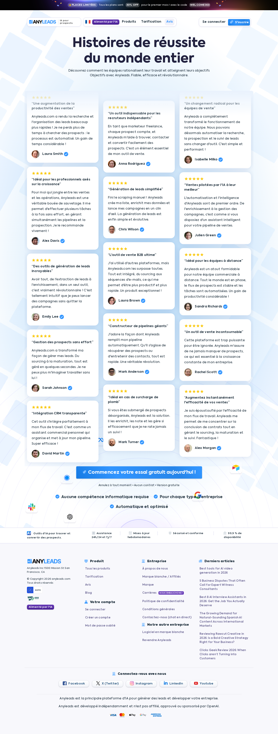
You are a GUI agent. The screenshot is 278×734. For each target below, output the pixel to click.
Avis (169, 22)
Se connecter (214, 22)
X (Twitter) (107, 683)
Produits (129, 22)
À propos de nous (155, 568)
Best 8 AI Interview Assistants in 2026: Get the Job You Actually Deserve (223, 601)
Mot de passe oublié (100, 625)
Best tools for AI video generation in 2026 (216, 570)
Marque (148, 584)
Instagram (141, 683)
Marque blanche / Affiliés (161, 576)
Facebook (74, 683)
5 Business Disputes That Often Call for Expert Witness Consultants (222, 585)
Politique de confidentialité (163, 601)
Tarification (151, 22)
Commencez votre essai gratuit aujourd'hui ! (139, 472)
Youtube (203, 683)
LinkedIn (173, 683)
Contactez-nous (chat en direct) (166, 617)
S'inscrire (239, 22)
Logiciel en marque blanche (163, 632)
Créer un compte (97, 617)
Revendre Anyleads (156, 640)
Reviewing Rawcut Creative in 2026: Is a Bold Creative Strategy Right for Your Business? (224, 638)
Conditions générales (158, 609)
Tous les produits (97, 568)
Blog (88, 592)
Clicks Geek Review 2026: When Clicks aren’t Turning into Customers (223, 654)
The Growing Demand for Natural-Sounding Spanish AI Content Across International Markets (222, 619)
